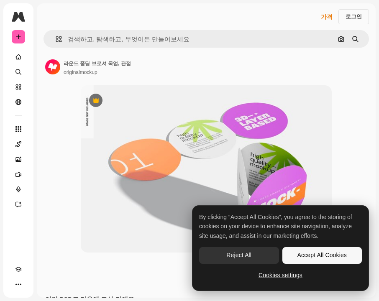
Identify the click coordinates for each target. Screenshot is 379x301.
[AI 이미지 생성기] (18, 159)
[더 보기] (18, 284)
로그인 (354, 16)
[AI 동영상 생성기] (18, 174)
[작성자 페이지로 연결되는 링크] (52, 66)
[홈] (18, 57)
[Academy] (18, 269)
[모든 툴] (18, 129)
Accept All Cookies (322, 255)
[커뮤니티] (18, 102)
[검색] (18, 72)
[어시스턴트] (18, 204)
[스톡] (18, 87)
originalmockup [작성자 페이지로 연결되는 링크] (80, 72)
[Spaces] (18, 144)
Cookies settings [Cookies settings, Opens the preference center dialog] (280, 275)
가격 (327, 16)
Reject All (238, 255)
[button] (55, 39)
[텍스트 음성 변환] (18, 189)
